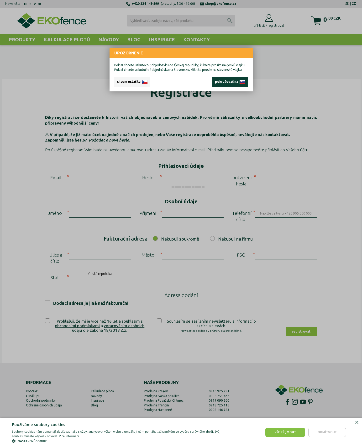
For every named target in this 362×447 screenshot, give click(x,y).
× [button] (356, 423)
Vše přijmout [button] (285, 432)
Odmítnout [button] (327, 432)
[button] (121, 441)
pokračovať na (230, 82)
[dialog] (181, 432)
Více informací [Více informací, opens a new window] (69, 436)
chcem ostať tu (132, 82)
